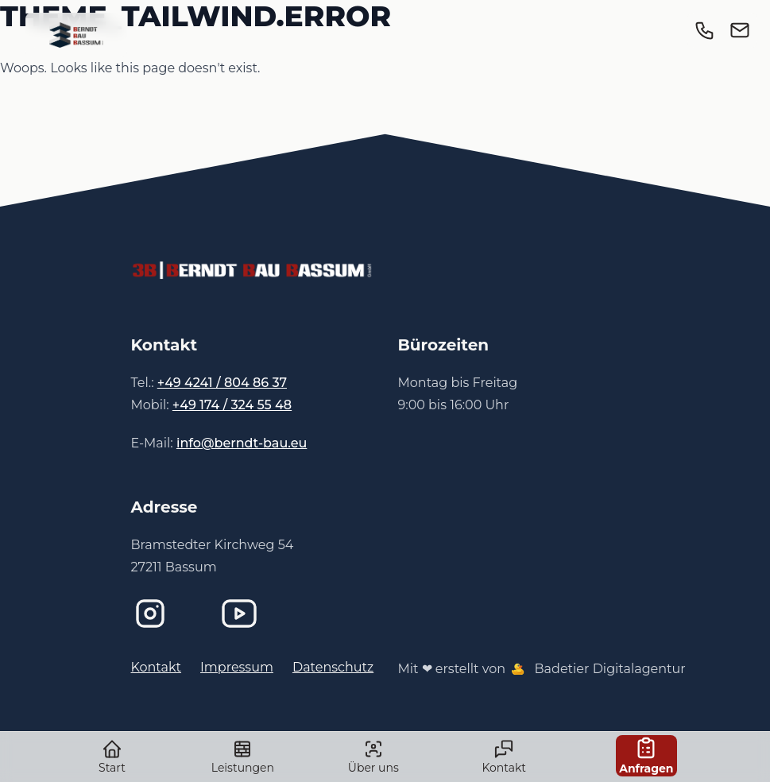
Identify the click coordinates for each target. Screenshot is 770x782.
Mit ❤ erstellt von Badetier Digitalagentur (542, 668)
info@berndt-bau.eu (241, 443)
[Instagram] (163, 613)
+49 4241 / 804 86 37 (222, 382)
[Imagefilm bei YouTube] (252, 613)
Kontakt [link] (504, 756)
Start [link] (112, 756)
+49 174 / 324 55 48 (232, 404)
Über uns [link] (373, 756)
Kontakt (156, 667)
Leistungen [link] (242, 756)
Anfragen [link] (646, 755)
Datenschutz (332, 667)
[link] (76, 35)
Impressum (236, 667)
